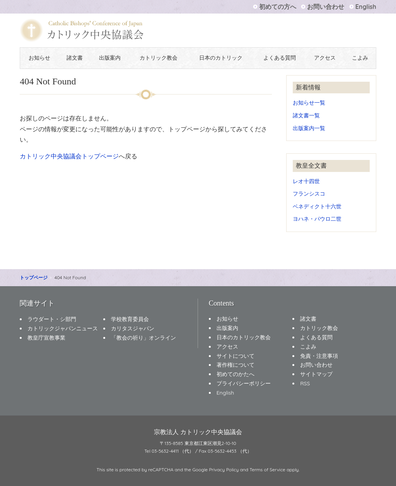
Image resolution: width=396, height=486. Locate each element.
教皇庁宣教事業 (46, 337)
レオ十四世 (306, 181)
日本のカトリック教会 (244, 337)
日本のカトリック (220, 58)
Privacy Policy (224, 469)
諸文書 (75, 58)
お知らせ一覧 (309, 102)
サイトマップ (316, 374)
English (365, 6)
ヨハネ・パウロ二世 (317, 218)
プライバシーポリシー (244, 383)
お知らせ (39, 58)
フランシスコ (309, 193)
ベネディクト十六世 (317, 206)
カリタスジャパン (132, 328)
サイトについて (235, 355)
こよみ (360, 58)
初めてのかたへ (235, 374)
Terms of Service (267, 469)
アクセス (325, 58)
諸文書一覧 (306, 115)
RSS (305, 383)
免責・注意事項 (319, 355)
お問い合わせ (325, 6)
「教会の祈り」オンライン (143, 337)
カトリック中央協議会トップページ (69, 156)
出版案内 (110, 58)
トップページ (34, 277)
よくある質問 (279, 58)
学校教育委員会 (130, 319)
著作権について (235, 364)
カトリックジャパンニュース (62, 328)
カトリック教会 (159, 58)
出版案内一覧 (309, 128)
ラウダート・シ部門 (51, 319)
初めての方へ (277, 6)
